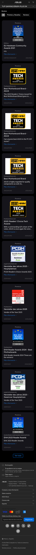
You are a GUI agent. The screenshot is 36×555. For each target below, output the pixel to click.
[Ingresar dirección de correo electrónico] (12, 520)
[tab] (3, 14)
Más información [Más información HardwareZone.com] (10, 99)
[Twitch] (18, 531)
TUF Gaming (22, 484)
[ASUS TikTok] (29, 526)
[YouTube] (13, 526)
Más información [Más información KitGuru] (10, 54)
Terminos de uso (6, 548)
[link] (18, 2)
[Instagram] (7, 526)
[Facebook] (18, 526)
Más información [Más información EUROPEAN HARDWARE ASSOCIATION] (10, 444)
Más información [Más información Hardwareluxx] (10, 315)
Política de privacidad (19, 548)
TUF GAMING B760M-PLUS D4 (14, 6)
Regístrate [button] (29, 520)
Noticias (31, 486)
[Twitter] (23, 526)
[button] (3, 2)
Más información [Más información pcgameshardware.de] (10, 275)
